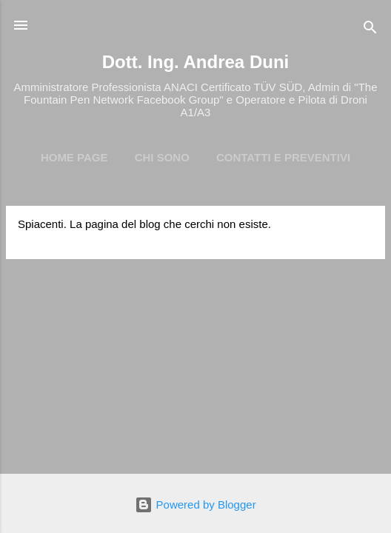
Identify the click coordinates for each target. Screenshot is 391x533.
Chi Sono (162, 157)
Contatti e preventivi (283, 157)
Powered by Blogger (195, 504)
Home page (74, 157)
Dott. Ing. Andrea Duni (195, 62)
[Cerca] (370, 30)
